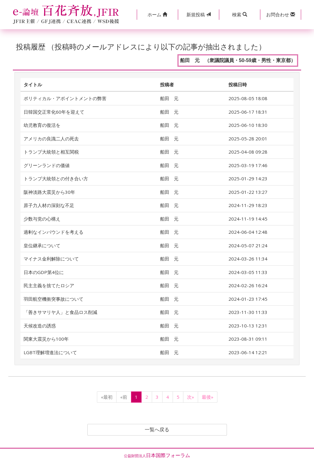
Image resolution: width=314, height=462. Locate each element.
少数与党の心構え (42, 219)
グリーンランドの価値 (47, 165)
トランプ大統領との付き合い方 (56, 178)
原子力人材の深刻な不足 (49, 205)
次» (190, 397)
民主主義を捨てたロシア (49, 285)
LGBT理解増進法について (50, 352)
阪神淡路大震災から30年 (49, 192)
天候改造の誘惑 (40, 326)
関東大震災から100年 (46, 339)
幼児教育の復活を (42, 125)
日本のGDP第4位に (44, 272)
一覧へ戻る (157, 429)
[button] (157, 14)
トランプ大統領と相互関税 (51, 152)
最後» (207, 397)
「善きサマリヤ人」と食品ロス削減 (60, 312)
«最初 (107, 397)
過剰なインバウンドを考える (53, 232)
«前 (123, 397)
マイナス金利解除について (51, 259)
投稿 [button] (198, 14)
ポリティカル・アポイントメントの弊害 (65, 98)
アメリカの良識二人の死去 (51, 138)
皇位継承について (42, 245)
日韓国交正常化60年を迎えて (54, 112)
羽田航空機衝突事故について (53, 299)
